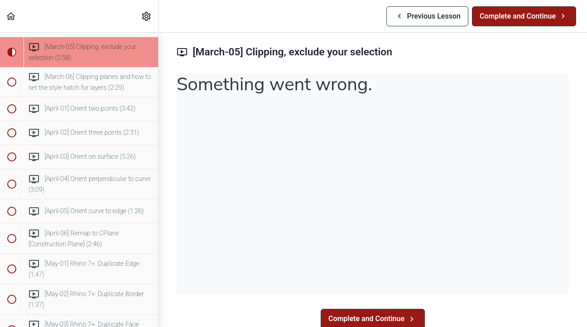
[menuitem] (146, 16)
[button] (11, 16)
